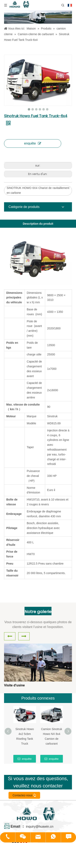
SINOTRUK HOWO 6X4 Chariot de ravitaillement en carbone (38, 190)
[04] (38, 17)
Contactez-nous (24, 795)
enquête (32, 143)
